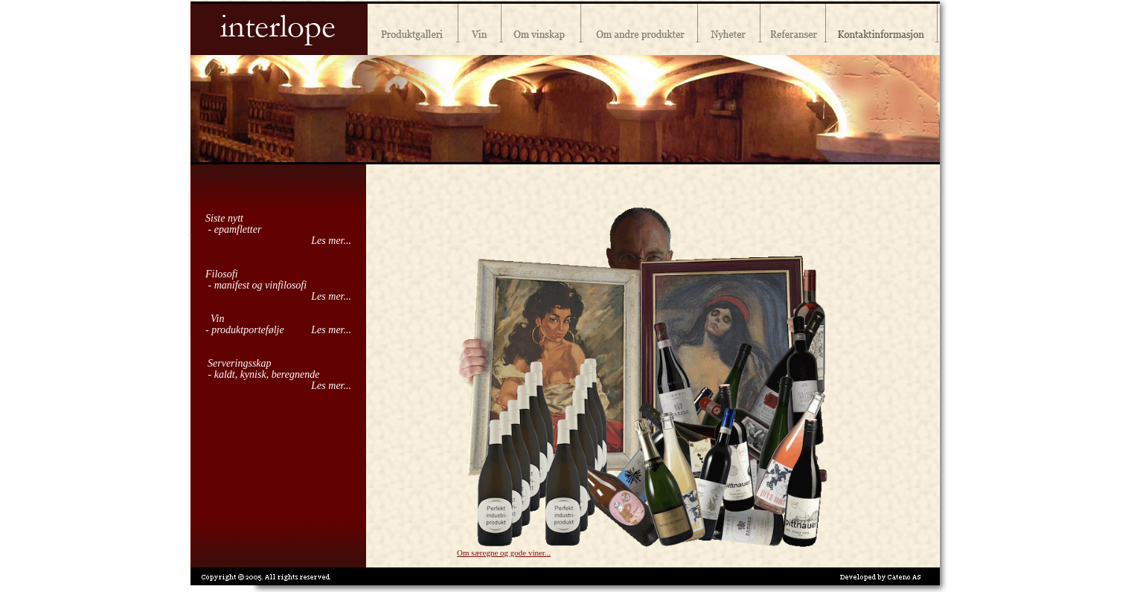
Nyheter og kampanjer (729, 27)
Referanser (793, 27)
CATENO (904, 577)
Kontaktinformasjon (883, 27)
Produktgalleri (413, 27)
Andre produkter (639, 27)
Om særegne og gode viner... (504, 552)
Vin (480, 27)
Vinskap (541, 27)
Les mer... (331, 240)
